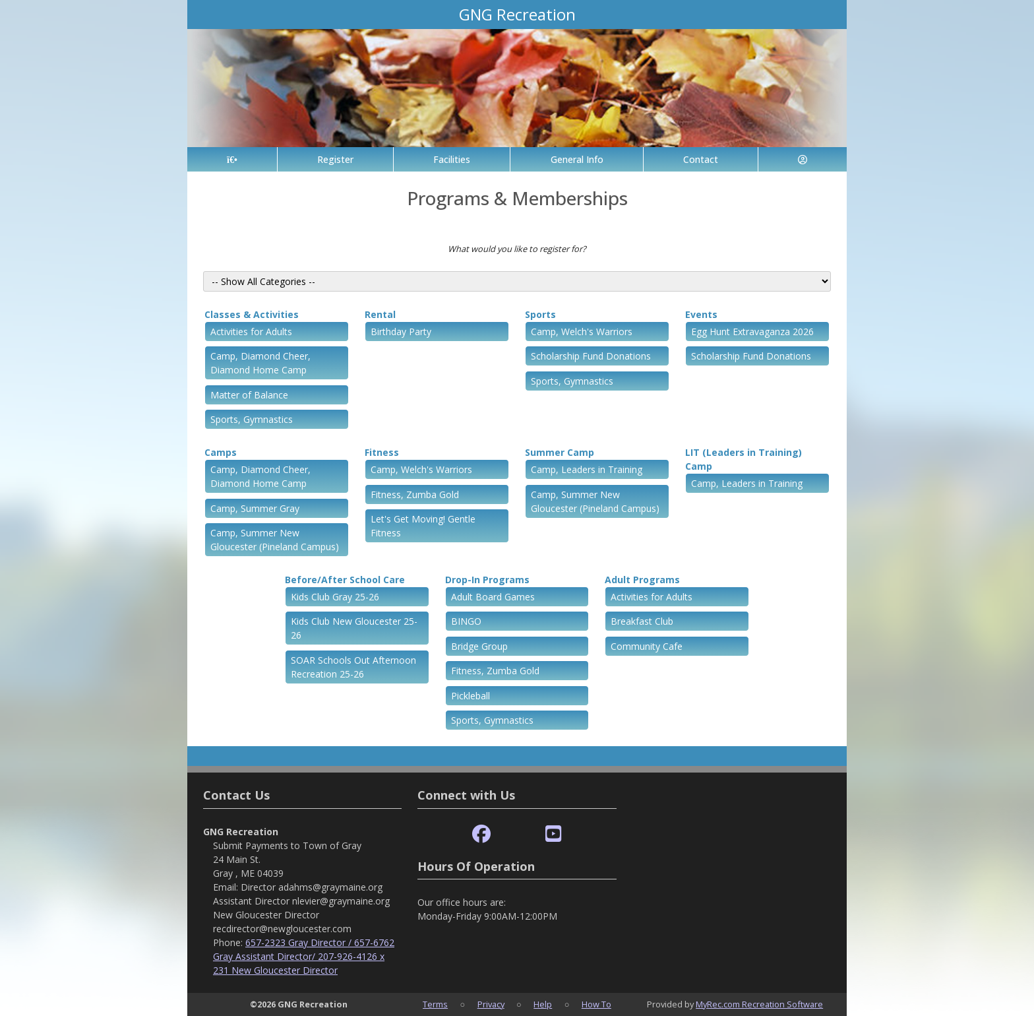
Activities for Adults (251, 331)
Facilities (451, 159)
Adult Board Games (493, 596)
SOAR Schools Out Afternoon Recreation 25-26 (353, 667)
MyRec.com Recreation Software (759, 1004)
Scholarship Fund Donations (591, 356)
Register (335, 159)
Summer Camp (559, 452)
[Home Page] (232, 159)
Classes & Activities (251, 314)
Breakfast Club (642, 621)
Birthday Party (401, 331)
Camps (220, 452)
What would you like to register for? (517, 249)
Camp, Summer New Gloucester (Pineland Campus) (274, 539)
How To (596, 1004)
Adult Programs (642, 579)
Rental (380, 314)
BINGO (466, 621)
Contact (700, 159)
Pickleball (470, 695)
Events (701, 314)
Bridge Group (479, 646)
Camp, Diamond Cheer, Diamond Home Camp (260, 363)
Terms (435, 1004)
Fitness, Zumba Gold (415, 494)
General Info (577, 159)
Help (542, 1004)
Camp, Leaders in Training (586, 469)
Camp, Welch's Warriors (581, 331)
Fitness (382, 452)
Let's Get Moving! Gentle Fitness (423, 526)
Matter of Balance (249, 395)
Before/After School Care (345, 579)
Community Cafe (647, 646)
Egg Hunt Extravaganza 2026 (752, 331)
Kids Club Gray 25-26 (335, 596)
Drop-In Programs (487, 579)
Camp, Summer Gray (254, 508)
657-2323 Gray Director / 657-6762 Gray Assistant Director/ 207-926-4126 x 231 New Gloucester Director (303, 956)
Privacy (490, 1004)
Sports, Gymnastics (251, 419)
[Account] (802, 159)
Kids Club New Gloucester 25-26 (354, 628)
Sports (540, 314)
